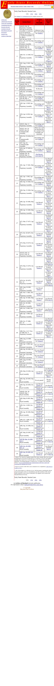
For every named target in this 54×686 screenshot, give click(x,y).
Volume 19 (39, 385)
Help (32, 6)
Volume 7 (39, 283)
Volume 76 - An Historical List (23, 16)
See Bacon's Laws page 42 (39, 155)
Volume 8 (40, 341)
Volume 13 (39, 316)
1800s (36, 14)
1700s (31, 14)
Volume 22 (39, 440)
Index (25, 6)
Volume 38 (39, 388)
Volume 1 (40, 33)
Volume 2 (39, 204)
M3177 (49, 107)
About (28, 6)
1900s (40, 14)
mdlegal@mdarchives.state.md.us (33, 484)
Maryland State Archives (17, 6)
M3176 (49, 49)
